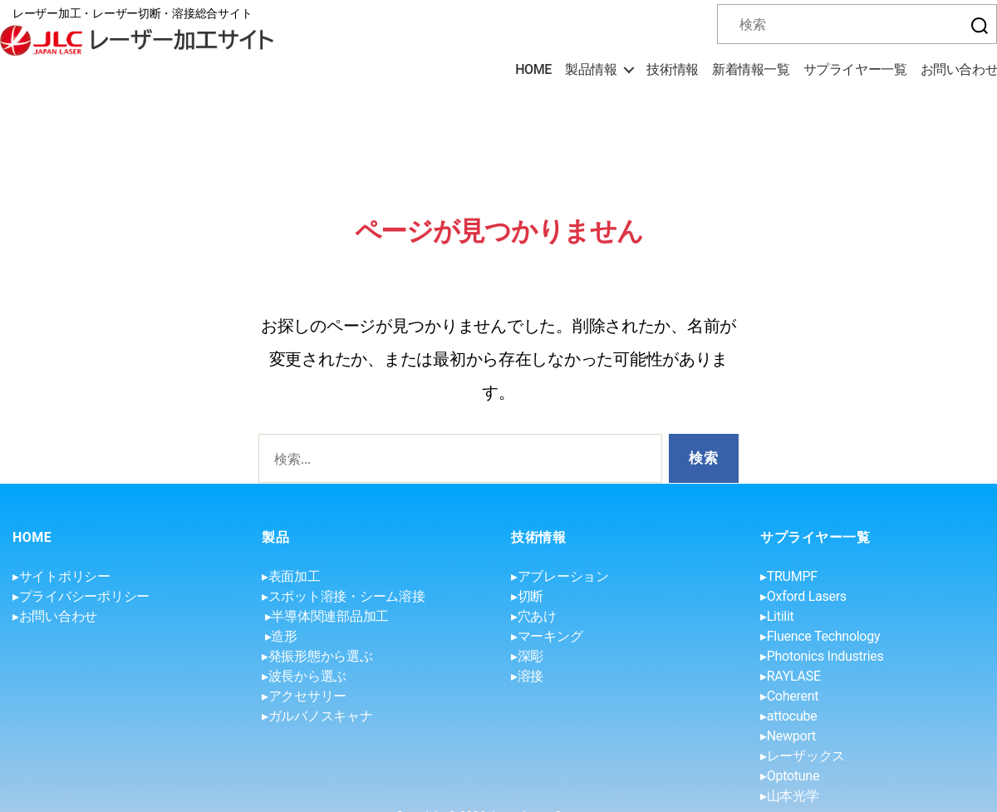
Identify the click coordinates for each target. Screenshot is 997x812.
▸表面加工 (291, 576)
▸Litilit (777, 616)
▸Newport (788, 736)
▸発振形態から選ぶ (317, 656)
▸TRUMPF (789, 576)
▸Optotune (789, 776)
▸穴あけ (534, 616)
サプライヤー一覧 (855, 69)
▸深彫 (527, 656)
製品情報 (590, 69)
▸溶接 (527, 676)
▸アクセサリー (304, 696)
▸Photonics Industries (821, 656)
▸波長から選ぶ (304, 676)
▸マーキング (546, 636)
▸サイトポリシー (61, 576)
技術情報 (672, 69)
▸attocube (788, 716)
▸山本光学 (789, 796)
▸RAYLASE (790, 676)
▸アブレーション (560, 576)
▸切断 (527, 596)
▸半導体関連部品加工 (327, 616)
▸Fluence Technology (820, 636)
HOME (533, 69)
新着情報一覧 (751, 69)
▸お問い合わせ (54, 616)
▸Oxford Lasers (803, 596)
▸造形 (281, 636)
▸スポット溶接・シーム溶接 (343, 596)
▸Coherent (789, 696)
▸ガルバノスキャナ (317, 716)
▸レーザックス (802, 756)
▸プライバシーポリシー (81, 596)
